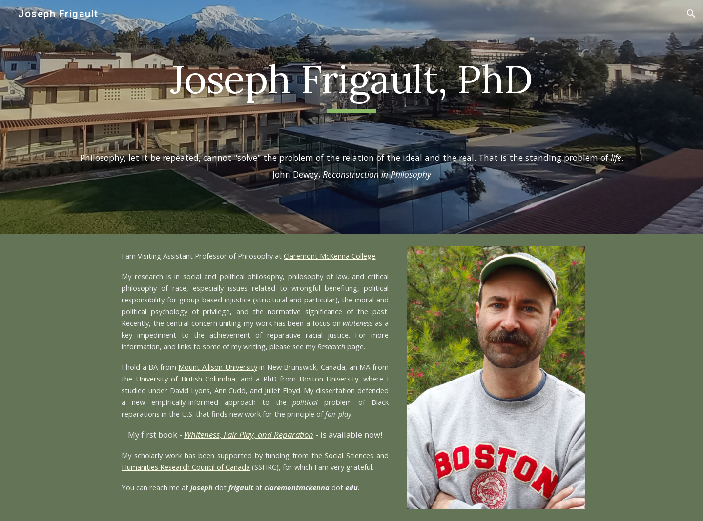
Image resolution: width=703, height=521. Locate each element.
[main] (351, 84)
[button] (691, 13)
